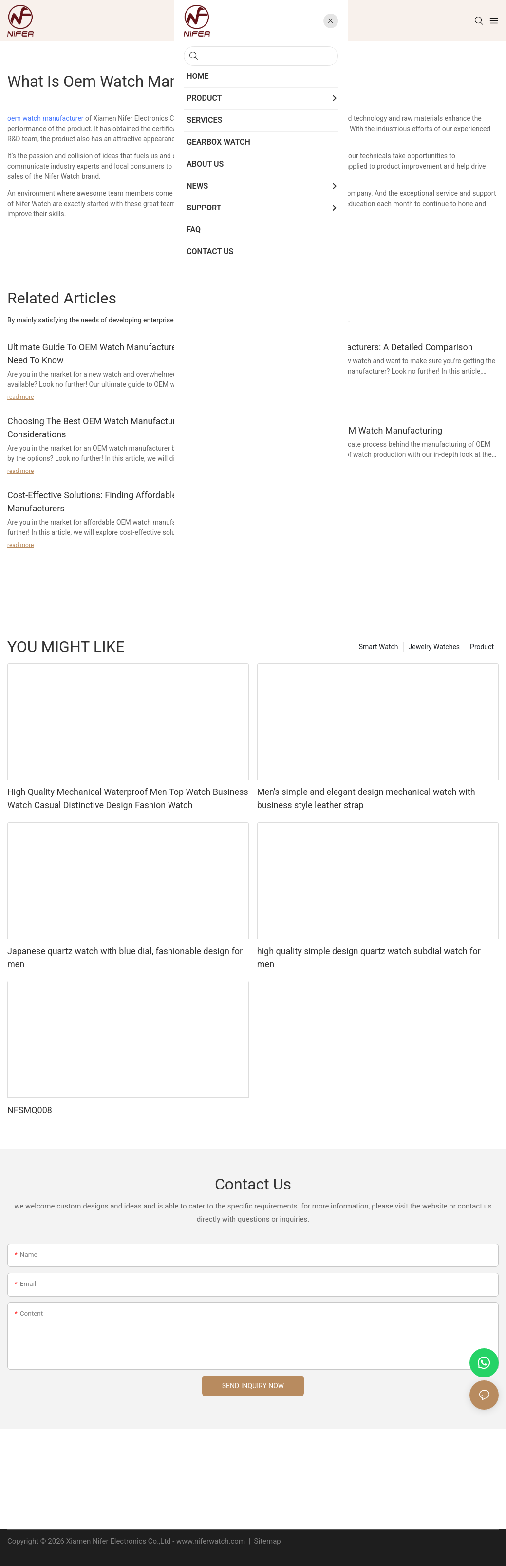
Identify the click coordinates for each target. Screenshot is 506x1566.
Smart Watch (378, 647)
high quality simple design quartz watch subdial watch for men (369, 957)
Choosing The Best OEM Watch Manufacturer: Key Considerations (104, 427)
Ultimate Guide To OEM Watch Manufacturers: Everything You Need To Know (126, 353)
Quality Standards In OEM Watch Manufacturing (349, 430)
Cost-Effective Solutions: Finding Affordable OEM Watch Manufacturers (116, 501)
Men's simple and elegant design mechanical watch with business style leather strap (366, 798)
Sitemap (266, 1541)
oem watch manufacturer (45, 118)
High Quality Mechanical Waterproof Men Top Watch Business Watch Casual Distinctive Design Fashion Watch (127, 798)
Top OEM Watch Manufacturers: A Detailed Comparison (365, 347)
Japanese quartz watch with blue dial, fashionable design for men (125, 957)
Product (482, 647)
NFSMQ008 (29, 1110)
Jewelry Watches (434, 647)
